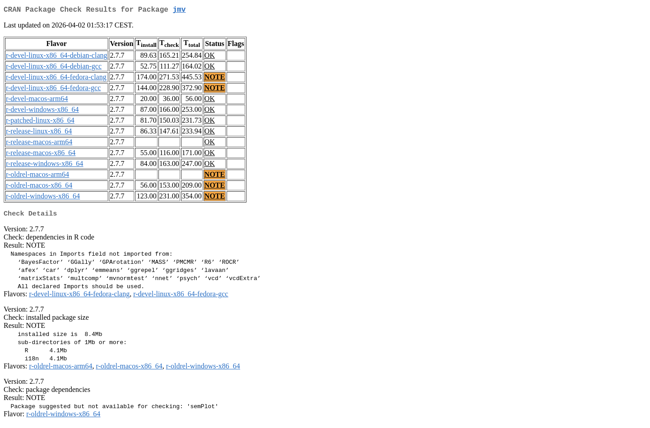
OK (209, 57)
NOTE (214, 79)
